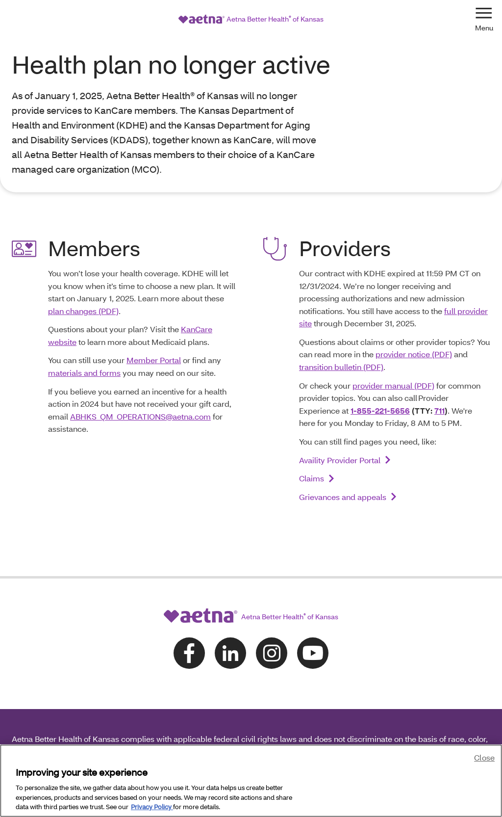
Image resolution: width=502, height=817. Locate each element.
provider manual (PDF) (393, 349)
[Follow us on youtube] (312, 617)
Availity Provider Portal (339, 424)
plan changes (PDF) (83, 274)
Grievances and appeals (342, 460)
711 (439, 374)
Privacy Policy (152, 807)
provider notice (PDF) (414, 318)
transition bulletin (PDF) (341, 330)
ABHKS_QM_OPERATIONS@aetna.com (140, 380)
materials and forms (84, 336)
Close (484, 757)
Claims (311, 442)
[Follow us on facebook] (189, 617)
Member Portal (153, 323)
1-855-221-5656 (380, 374)
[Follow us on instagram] (271, 617)
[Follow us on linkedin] (230, 617)
